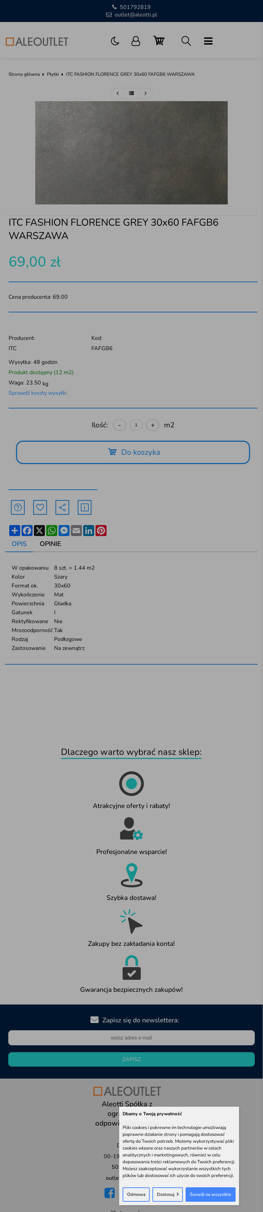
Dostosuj (165, 1194)
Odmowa (136, 1194)
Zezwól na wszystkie (210, 1194)
